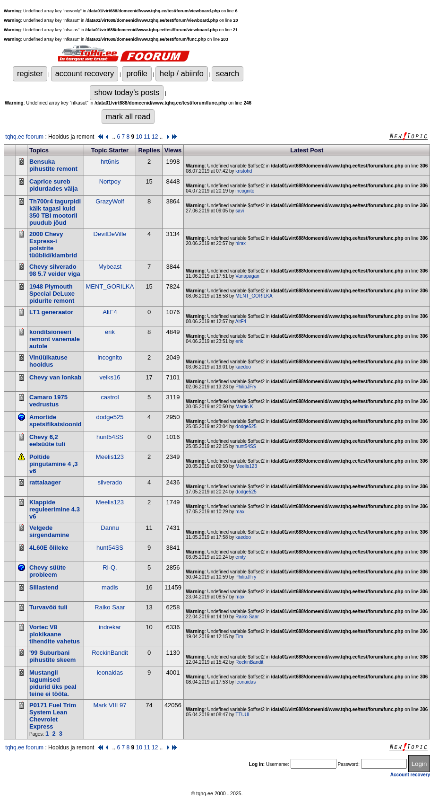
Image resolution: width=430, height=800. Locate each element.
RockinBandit (110, 652)
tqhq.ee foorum (24, 136)
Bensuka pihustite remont (53, 165)
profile (136, 73)
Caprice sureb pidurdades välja (53, 185)
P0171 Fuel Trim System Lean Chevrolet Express (52, 716)
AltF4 (110, 312)
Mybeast (109, 266)
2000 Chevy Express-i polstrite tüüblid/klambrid (53, 244)
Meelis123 (110, 456)
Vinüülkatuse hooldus (48, 361)
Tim (239, 636)
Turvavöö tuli (48, 607)
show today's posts (126, 92)
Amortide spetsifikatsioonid (55, 420)
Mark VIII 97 (109, 705)
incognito (244, 190)
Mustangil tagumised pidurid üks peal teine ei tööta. (53, 683)
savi (239, 210)
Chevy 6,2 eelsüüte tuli (47, 440)
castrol (110, 397)
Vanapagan (247, 276)
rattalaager (44, 482)
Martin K (244, 406)
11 (147, 136)
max (239, 511)
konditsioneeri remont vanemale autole (54, 339)
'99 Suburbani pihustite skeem (52, 656)
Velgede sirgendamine (49, 531)
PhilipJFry (245, 386)
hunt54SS (109, 436)
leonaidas (110, 672)
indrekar (110, 627)
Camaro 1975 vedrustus (48, 401)
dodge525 (110, 417)
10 (139, 136)
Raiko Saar (110, 607)
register (30, 73)
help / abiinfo (182, 73)
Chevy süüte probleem (47, 571)
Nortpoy (110, 181)
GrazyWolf (109, 201)
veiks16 (109, 377)
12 (155, 136)
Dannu (110, 527)
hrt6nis (110, 161)
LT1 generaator (51, 312)
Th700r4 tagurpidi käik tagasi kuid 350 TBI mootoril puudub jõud (55, 212)
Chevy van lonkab (55, 377)
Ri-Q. (110, 567)
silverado (109, 482)
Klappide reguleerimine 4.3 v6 (54, 509)
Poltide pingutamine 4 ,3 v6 (53, 464)
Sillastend (43, 587)
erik (110, 331)
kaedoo (243, 366)
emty (240, 557)
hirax (240, 243)
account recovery (84, 73)
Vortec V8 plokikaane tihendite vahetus (54, 634)
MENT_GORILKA (110, 286)
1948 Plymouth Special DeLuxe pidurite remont (52, 293)
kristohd (243, 171)
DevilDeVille (110, 233)
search (227, 73)
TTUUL (242, 714)
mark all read (128, 116)
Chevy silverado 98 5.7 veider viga (54, 270)
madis (110, 587)
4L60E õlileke (48, 547)
